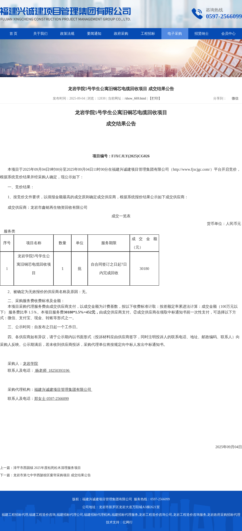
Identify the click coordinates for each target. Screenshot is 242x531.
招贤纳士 (201, 33)
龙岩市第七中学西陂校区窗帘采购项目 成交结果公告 (52, 475)
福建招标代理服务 (124, 514)
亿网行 (128, 522)
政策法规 (67, 33)
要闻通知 (94, 33)
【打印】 (155, 98)
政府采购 (121, 33)
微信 (235, 98)
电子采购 (175, 33)
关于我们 (40, 33)
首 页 (14, 33)
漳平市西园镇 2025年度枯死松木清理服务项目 (47, 468)
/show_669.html (135, 98)
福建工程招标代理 (15, 514)
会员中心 (228, 33)
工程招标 (148, 33)
